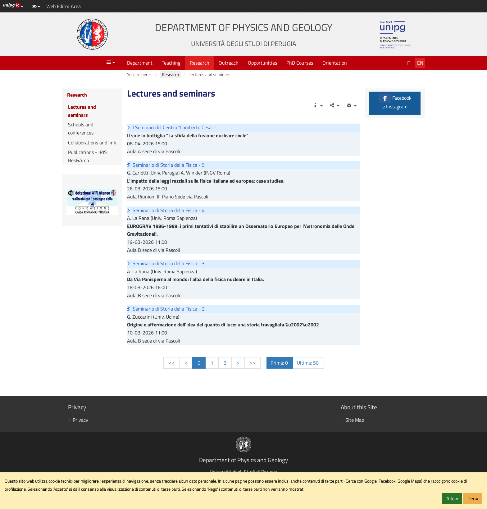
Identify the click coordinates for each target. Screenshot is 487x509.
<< (171, 362)
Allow (452, 498)
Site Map (354, 420)
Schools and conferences (80, 128)
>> (252, 362)
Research (199, 62)
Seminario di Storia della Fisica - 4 (169, 210)
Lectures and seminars (82, 111)
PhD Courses (299, 62)
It (408, 62)
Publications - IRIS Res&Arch (87, 156)
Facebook (394, 102)
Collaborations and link (92, 142)
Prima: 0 (280, 362)
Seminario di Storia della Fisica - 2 (169, 308)
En (420, 62)
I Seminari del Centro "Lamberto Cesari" (174, 127)
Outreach (229, 62)
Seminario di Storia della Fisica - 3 (169, 263)
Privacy (80, 420)
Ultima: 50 (308, 362)
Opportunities (262, 62)
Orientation (334, 62)
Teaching (171, 62)
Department (139, 62)
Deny (472, 498)
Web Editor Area (63, 6)
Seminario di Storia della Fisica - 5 (169, 165)
